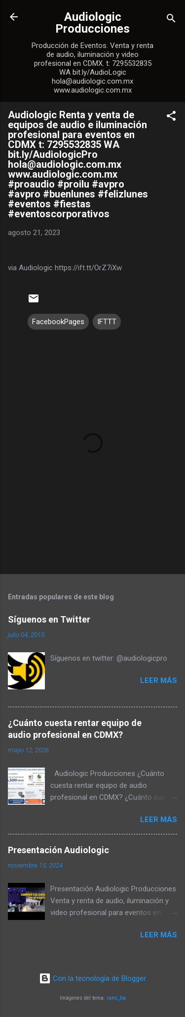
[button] (171, 117)
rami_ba (116, 998)
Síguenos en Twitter (49, 619)
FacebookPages (58, 321)
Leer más (158, 680)
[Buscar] (171, 20)
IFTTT (106, 321)
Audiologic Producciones (92, 23)
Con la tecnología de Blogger (92, 978)
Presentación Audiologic (58, 850)
